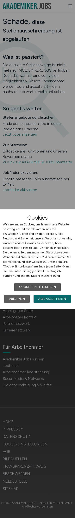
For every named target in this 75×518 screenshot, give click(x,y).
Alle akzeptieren (52, 299)
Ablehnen (17, 299)
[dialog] (37, 259)
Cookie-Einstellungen (37, 287)
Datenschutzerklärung (45, 276)
